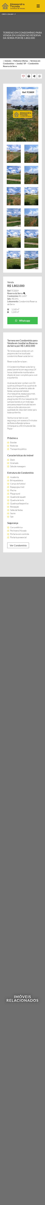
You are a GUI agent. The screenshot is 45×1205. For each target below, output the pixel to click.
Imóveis (8, 61)
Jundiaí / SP (21, 63)
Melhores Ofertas (20, 61)
